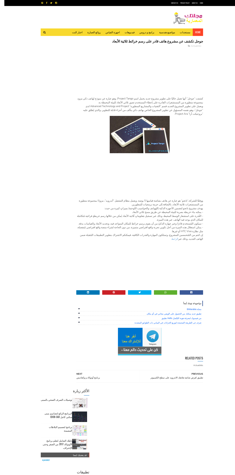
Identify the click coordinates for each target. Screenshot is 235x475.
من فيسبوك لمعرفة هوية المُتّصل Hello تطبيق (177, 326)
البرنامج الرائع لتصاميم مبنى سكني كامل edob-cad (54, 68)
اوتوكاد (139, 408)
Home (193, 32)
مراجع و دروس (106, 413)
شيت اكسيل (127, 413)
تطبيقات (118, 408)
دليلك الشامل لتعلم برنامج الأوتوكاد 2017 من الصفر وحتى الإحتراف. (53, 97)
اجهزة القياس (108, 32)
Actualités (192, 46)
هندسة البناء (124, 418)
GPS (140, 402)
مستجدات (181, 32)
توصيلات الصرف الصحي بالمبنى (52, 53)
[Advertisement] (144, 71)
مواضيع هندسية (163, 32)
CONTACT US (170, 3)
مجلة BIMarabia (190, 317)
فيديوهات (125, 32)
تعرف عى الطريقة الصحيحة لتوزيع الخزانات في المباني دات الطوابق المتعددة (163, 330)
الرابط (145, 247)
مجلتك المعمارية (182, 471)
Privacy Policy (180, 3)
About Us (190, 3)
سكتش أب (138, 413)
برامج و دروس (142, 32)
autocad (112, 402)
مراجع (117, 413)
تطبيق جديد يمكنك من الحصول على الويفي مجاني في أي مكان (169, 321)
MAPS (132, 402)
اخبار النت (73, 32)
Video (123, 402)
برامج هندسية (129, 408)
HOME (197, 3)
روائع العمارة (89, 32)
